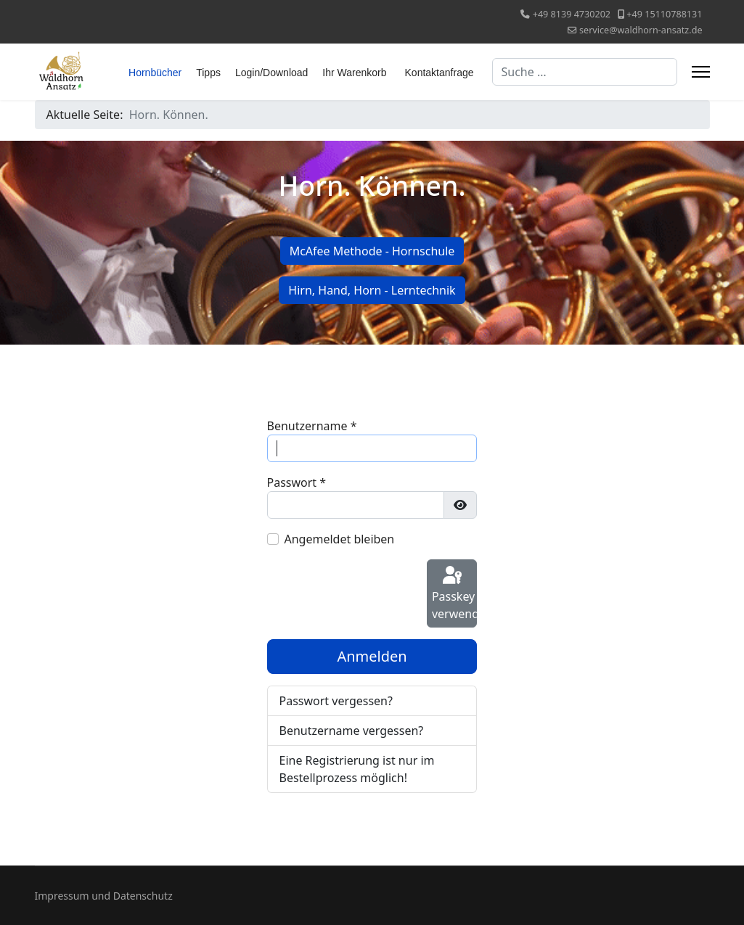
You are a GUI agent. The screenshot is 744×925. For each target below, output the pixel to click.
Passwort (297, 482)
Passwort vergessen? (336, 701)
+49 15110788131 (664, 14)
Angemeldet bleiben (340, 539)
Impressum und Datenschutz (104, 896)
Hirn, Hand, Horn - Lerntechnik (371, 290)
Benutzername (312, 426)
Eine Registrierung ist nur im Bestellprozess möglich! (357, 769)
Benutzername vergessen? (351, 731)
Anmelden (371, 656)
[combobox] (584, 72)
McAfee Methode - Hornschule (372, 251)
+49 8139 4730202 (571, 14)
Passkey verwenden (455, 593)
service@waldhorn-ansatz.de (641, 30)
